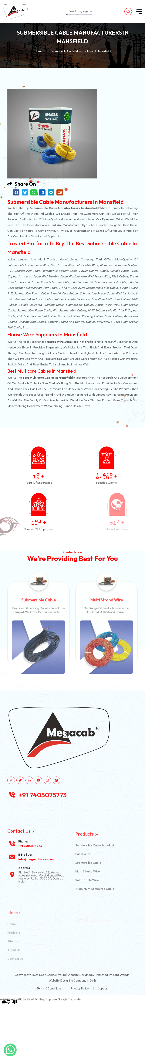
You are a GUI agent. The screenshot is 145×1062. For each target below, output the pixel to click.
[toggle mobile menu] (139, 11)
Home (38, 51)
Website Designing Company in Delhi (72, 980)
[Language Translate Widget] (79, 11)
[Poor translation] (11, 1001)
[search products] (128, 11)
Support (103, 988)
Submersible (15, 265)
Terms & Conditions (49, 988)
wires (34, 213)
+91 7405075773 (42, 812)
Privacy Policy (80, 988)
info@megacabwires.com (36, 875)
